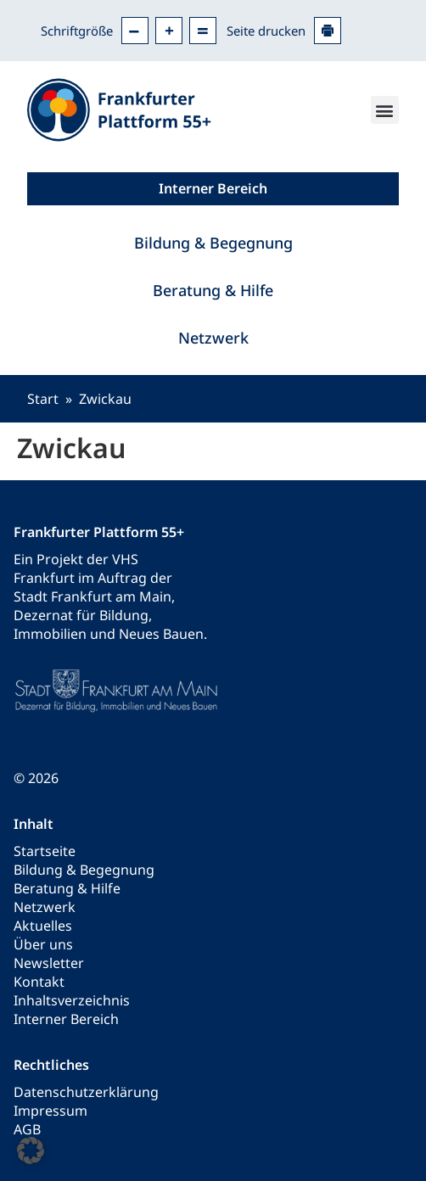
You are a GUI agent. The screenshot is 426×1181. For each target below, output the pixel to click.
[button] (385, 110)
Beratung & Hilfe (213, 290)
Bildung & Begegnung (213, 242)
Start (43, 398)
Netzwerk (213, 337)
